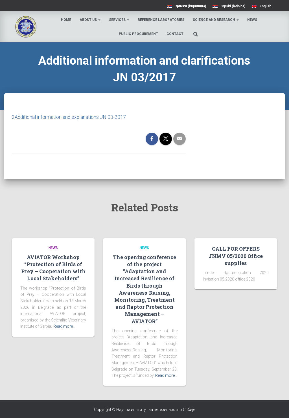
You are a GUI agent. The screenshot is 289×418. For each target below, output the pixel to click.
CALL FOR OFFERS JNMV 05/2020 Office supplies (236, 255)
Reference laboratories (161, 20)
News (252, 20)
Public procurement (138, 34)
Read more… (64, 326)
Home (66, 20)
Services (119, 20)
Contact (175, 34)
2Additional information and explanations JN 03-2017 (69, 117)
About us (90, 20)
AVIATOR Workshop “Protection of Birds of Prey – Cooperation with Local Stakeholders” (53, 268)
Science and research (216, 20)
